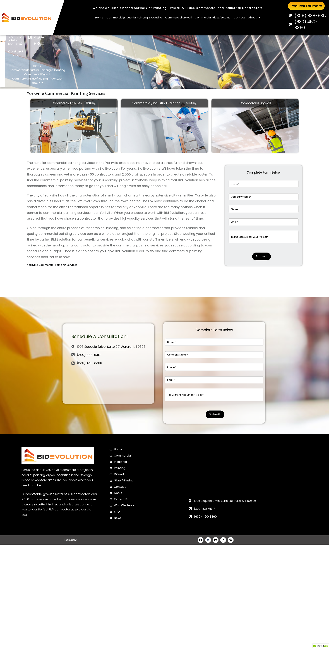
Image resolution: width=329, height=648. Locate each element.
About (254, 17)
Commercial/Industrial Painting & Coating (134, 17)
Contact (239, 17)
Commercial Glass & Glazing (74, 92)
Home (99, 17)
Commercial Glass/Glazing (212, 17)
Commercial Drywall (178, 17)
